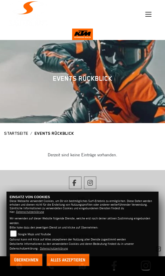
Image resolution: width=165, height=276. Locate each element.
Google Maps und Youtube (34, 234)
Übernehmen (26, 259)
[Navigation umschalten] (148, 14)
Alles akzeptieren (68, 259)
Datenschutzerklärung (30, 212)
